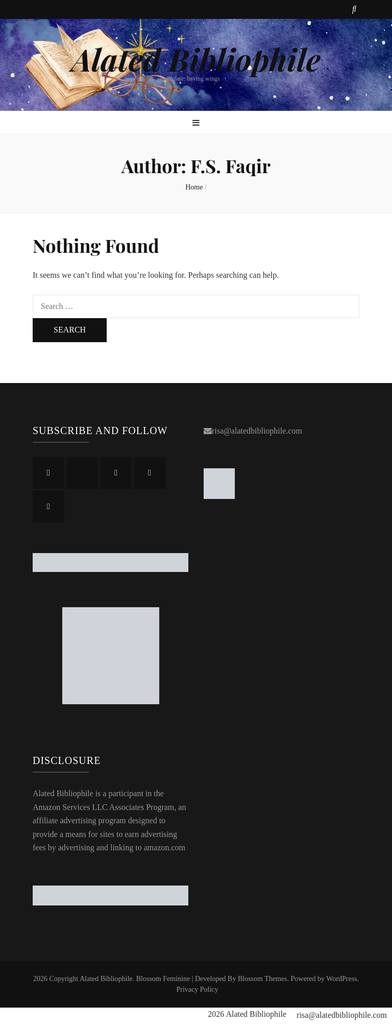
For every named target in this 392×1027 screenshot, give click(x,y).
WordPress (341, 979)
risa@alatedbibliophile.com (257, 430)
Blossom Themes (262, 979)
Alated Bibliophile (196, 58)
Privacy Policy (197, 989)
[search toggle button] (354, 9)
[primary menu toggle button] (196, 123)
